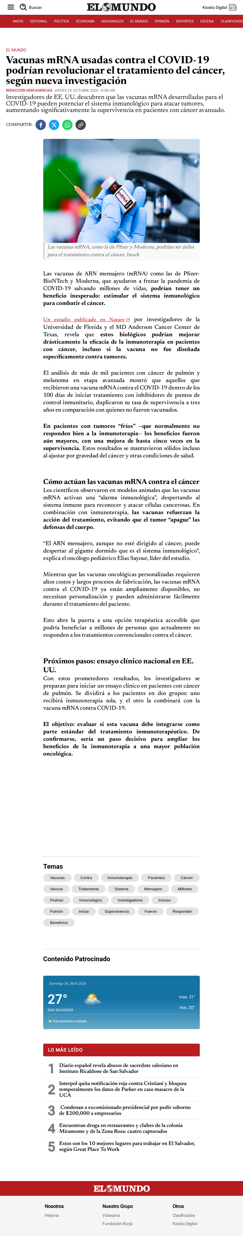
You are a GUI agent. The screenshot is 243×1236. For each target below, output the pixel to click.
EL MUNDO (139, 21)
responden (182, 911)
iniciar (84, 911)
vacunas (57, 878)
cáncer (187, 878)
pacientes (156, 878)
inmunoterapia (120, 878)
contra (86, 878)
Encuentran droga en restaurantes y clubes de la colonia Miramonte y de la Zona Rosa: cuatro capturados (121, 1128)
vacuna (56, 889)
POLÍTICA (61, 21)
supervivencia (117, 911)
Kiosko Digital (185, 1223)
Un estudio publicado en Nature (84, 320)
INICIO (18, 21)
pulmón (56, 911)
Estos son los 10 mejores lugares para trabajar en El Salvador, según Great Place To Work (127, 1146)
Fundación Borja (117, 1223)
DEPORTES (185, 21)
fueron (150, 911)
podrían (57, 900)
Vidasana (111, 1215)
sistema (121, 889)
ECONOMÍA (85, 21)
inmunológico (90, 900)
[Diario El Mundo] (121, 11)
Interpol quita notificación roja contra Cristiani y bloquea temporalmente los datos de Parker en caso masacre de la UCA (122, 1089)
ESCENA (207, 21)
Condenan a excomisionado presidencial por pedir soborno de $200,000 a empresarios (125, 1110)
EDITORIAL (38, 21)
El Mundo (16, 50)
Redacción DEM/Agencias (29, 90)
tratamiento (88, 889)
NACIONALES (112, 21)
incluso (164, 900)
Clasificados (184, 1215)
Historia (52, 1215)
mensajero (153, 889)
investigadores (130, 900)
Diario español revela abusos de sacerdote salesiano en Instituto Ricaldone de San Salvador (118, 1068)
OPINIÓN (162, 21)
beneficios (59, 922)
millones (185, 889)
